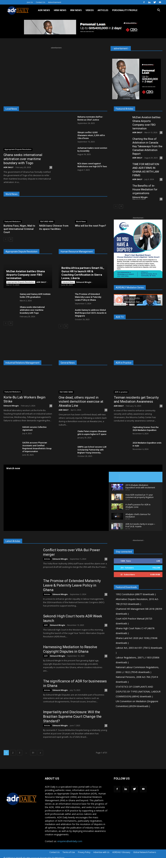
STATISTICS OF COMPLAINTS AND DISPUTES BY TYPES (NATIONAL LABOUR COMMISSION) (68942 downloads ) (138, 691)
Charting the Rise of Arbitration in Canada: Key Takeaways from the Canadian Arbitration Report (147, 146)
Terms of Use (69, 852)
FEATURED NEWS (46, 221)
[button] (158, 10)
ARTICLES (103, 10)
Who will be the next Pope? (90, 225)
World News (81, 221)
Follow (156, 567)
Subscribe (155, 574)
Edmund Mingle (83, 282)
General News (68, 282)
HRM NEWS (60, 10)
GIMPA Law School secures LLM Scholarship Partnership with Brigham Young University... (91, 450)
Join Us (30, 2)
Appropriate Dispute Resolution (18, 149)
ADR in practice (121, 392)
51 (33, 752)
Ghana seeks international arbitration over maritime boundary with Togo (23, 159)
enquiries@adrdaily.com (69, 841)
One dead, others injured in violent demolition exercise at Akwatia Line (81, 402)
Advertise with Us (101, 852)
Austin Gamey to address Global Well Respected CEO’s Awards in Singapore (90, 313)
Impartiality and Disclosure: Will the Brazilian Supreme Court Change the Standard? (72, 716)
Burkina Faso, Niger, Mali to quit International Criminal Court (19, 229)
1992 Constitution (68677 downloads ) (136, 594)
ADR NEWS (44, 10)
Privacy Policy (84, 852)
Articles (47, 559)
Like (158, 561)
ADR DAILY (8, 167)
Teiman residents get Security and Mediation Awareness (136, 399)
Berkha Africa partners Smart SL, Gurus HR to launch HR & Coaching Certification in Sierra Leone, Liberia (82, 273)
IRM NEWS (76, 10)
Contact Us (40, 2)
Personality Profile (124, 10)
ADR (46, 625)
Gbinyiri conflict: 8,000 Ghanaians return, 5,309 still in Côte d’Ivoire (91, 135)
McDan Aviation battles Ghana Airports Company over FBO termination (25, 275)
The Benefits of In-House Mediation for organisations (144, 189)
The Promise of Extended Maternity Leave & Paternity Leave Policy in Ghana (88, 297)
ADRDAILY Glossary (121, 852)
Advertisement (54, 2)
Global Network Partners (144, 852)
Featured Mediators (13, 221)
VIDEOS (90, 10)
